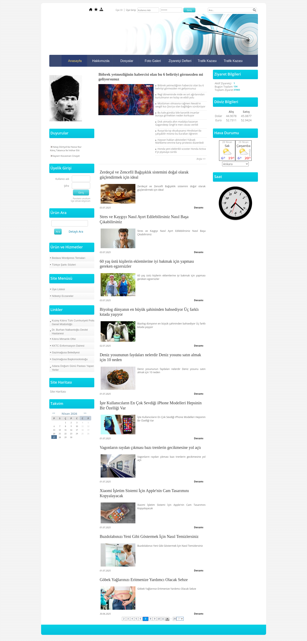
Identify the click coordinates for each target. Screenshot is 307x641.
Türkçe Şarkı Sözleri (64, 264)
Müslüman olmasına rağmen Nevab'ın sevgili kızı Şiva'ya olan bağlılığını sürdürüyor (180, 105)
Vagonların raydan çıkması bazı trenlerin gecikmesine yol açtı (150, 447)
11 (163, 618)
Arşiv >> (202, 159)
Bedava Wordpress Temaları (68, 257)
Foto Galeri (153, 61)
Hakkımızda (100, 61)
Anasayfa (75, 61)
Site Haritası (58, 391)
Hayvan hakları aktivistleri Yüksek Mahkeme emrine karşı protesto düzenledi (179, 141)
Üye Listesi (58, 289)
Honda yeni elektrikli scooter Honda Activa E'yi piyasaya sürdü (180, 150)
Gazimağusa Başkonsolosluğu (70, 359)
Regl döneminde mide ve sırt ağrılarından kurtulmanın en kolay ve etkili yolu (180, 96)
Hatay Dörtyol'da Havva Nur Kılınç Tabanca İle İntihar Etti (66, 148)
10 (158, 618)
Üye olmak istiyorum (80, 200)
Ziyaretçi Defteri (180, 61)
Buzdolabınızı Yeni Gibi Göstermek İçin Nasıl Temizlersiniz (149, 536)
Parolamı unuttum (81, 198)
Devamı (199, 207)
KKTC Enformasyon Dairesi (68, 345)
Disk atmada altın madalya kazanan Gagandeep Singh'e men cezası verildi (176, 123)
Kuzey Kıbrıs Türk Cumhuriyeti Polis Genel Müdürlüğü (73, 322)
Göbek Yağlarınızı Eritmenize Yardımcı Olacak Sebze (144, 579)
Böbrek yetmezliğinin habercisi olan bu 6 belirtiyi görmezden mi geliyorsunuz (179, 87)
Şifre (66, 186)
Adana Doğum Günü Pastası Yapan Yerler (73, 367)
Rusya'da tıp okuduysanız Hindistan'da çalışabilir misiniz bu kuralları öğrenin (178, 132)
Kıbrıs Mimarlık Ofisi (64, 338)
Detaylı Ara (76, 231)
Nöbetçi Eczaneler (63, 295)
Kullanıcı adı (62, 179)
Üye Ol (119, 9)
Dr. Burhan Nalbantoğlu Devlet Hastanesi (70, 331)
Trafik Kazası (207, 61)
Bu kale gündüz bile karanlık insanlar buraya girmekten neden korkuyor (177, 114)
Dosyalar (126, 61)
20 (174, 618)
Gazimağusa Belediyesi (66, 352)
